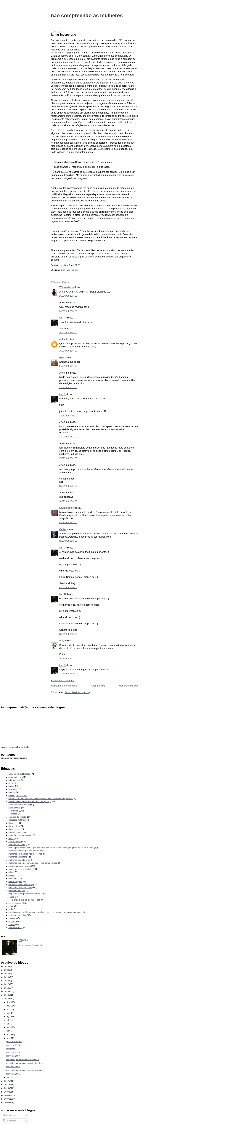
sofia (11, 906)
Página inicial (98, 685)
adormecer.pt (14, 780)
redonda (63, 339)
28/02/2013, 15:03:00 (68, 501)
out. (9, 1009)
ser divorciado (15, 903)
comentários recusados (19, 805)
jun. (9, 1024)
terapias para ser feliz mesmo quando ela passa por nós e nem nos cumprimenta (45, 912)
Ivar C (62, 317)
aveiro (11, 783)
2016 (6, 988)
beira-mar (13, 789)
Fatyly (62, 640)
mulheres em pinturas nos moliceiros (25, 854)
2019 (6, 977)
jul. (8, 1020)
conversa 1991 (13, 1074)
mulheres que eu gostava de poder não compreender (33, 863)
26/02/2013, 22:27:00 (68, 296)
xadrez (12, 924)
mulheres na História (18, 857)
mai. (9, 1027)
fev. (8, 1038)
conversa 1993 (13, 1056)
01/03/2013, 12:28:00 (68, 523)
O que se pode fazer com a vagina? (22, 1059)
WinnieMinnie (66, 287)
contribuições (15, 808)
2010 (6, 1088)
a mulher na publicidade (19, 774)
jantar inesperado (63, 34)
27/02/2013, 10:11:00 (68, 366)
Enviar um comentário (62, 680)
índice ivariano (15, 841)
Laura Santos (66, 507)
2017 (6, 984)
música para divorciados (20, 866)
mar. (9, 1034)
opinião (12, 875)
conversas (13, 811)
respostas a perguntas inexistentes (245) (24, 1070)
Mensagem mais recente (64, 685)
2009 (6, 1092)
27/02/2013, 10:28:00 (68, 388)
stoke (11, 909)
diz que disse (14, 826)
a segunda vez (15, 777)
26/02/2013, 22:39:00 (68, 311)
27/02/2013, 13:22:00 (68, 437)
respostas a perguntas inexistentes (24, 894)
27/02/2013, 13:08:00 (68, 415)
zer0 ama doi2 (15, 927)
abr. (9, 1031)
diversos (12, 823)
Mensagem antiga (128, 685)
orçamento (13, 878)
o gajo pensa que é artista (20, 869)
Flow (61, 357)
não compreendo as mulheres (87, 15)
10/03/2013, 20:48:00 (68, 659)
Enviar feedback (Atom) (77, 692)
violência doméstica (17, 915)
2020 (6, 973)
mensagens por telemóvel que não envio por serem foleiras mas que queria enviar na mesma (51, 848)
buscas (12, 792)
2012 (6, 1081)
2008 (6, 1095)
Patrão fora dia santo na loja (21, 884)
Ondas (62, 529)
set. (9, 1013)
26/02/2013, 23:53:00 (68, 351)
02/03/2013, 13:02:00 (68, 541)
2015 (6, 991)
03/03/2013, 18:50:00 (68, 588)
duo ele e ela (14, 829)
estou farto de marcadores (21, 835)
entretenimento (15, 832)
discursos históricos (17, 820)
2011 (6, 1084)
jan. (9, 1077)
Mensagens (9, 1115)
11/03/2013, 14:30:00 (68, 674)
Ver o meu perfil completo (30, 945)
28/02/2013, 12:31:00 (68, 486)
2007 (6, 1099)
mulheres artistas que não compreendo (26, 851)
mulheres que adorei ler (19, 860)
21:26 (77, 265)
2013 (6, 998)
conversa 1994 (13, 1052)
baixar (11, 786)
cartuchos (10, 1049)
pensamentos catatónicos (20, 887)
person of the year (17, 890)
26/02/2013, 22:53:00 (68, 333)
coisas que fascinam (18, 795)
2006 (6, 1102)
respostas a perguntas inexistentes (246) (24, 1063)
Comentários (10, 1121)
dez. (9, 1002)
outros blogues (15, 881)
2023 (6, 970)
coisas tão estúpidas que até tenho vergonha (29, 801)
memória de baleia (17, 844)
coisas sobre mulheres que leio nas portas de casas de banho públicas (41, 798)
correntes (13, 814)
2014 (6, 995)
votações (13, 918)
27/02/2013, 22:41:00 (68, 458)
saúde (11, 897)
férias (11, 838)
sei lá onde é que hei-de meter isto (24, 900)
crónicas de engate (69, 270)
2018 (6, 981)
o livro (11, 872)
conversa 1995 (13, 1045)
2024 (6, 966)
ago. (9, 1016)
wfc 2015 (13, 921)
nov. (9, 1006)
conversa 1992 (13, 1066)
